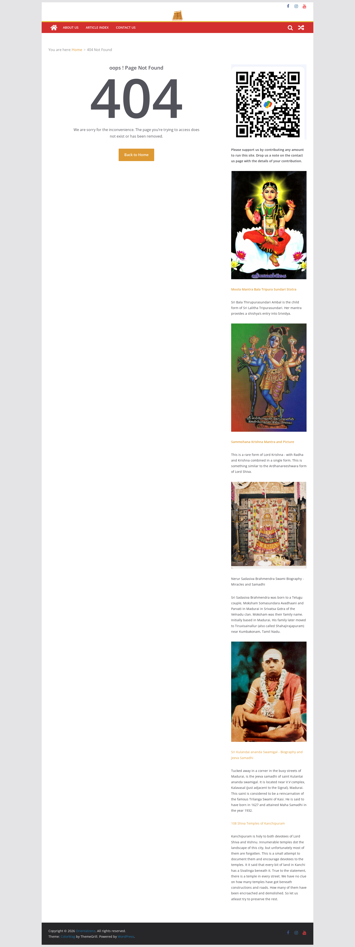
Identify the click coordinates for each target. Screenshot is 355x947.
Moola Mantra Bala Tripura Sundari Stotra (263, 289)
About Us (71, 27)
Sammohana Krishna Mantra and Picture (262, 442)
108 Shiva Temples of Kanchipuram (258, 823)
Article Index (97, 27)
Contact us (126, 27)
